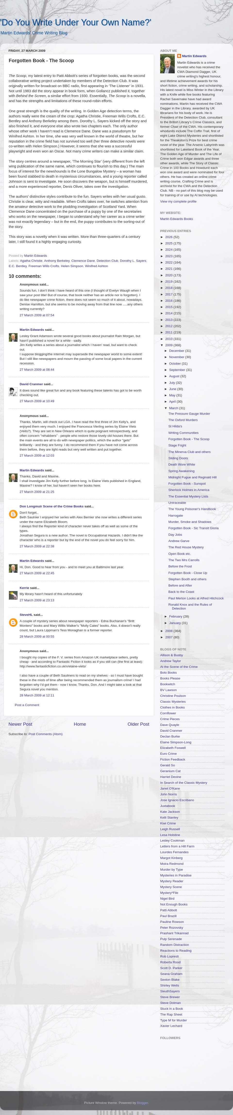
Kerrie (24, 588)
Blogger (142, 1103)
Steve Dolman (170, 1003)
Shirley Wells (169, 985)
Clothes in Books (172, 707)
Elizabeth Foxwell (173, 748)
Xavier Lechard (171, 1026)
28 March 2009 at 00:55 (37, 636)
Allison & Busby (171, 655)
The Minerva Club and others (189, 452)
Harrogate (175, 515)
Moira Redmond (171, 864)
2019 (169, 281)
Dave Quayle (169, 725)
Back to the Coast (181, 592)
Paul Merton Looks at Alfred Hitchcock (196, 598)
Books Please (170, 678)
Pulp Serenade (171, 939)
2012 (169, 326)
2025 (169, 243)
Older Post (138, 724)
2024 (169, 249)
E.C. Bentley (18, 266)
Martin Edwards (32, 329)
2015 (169, 307)
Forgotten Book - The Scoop (188, 439)
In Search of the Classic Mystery (183, 782)
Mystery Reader (171, 881)
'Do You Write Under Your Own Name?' (75, 22)
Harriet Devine (170, 777)
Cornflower (168, 713)
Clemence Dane (83, 261)
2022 (169, 262)
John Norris (168, 794)
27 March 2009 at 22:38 (37, 546)
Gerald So (167, 765)
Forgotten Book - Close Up (187, 573)
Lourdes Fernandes (174, 852)
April (173, 401)
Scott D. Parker (171, 968)
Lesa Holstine (170, 835)
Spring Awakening (181, 471)
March (174, 408)
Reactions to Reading (175, 950)
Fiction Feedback (172, 759)
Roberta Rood (170, 962)
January (175, 623)
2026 (169, 237)
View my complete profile (178, 201)
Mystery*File (169, 893)
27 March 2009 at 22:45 (37, 573)
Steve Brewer (170, 997)
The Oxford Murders (183, 420)
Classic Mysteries (173, 701)
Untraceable (177, 503)
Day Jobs (175, 534)
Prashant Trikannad (174, 933)
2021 (169, 269)
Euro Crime (168, 753)
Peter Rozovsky (171, 927)
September (177, 370)
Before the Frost (180, 566)
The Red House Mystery (186, 547)
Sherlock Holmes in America (188, 490)
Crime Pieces (170, 719)
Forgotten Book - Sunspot (187, 483)
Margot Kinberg (171, 858)
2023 (169, 256)
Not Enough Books (174, 904)
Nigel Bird (167, 898)
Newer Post (20, 724)
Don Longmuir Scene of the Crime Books (51, 506)
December (177, 351)
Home (80, 724)
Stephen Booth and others (187, 579)
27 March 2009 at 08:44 (37, 369)
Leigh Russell (170, 829)
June (173, 389)
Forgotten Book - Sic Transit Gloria (193, 528)
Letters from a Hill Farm (177, 846)
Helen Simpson (72, 266)
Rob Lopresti (169, 956)
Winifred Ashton (96, 266)
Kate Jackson (170, 812)
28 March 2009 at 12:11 (37, 695)
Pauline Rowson (172, 922)
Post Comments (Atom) (46, 734)
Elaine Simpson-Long (175, 742)
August (174, 376)
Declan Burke (170, 736)
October (175, 363)
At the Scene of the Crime (179, 667)
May (172, 395)
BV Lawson (168, 690)
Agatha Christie (31, 261)
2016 (169, 300)
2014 (169, 313)
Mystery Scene (171, 887)
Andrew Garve (178, 541)
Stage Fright (177, 445)
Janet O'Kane (170, 788)
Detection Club (107, 261)
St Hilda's (175, 426)
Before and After (180, 585)
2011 (169, 332)
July (172, 382)
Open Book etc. (179, 554)
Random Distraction (174, 945)
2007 (169, 637)
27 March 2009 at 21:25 (37, 492)
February (176, 616)
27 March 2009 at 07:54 (37, 315)
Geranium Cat (170, 771)
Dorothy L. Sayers (133, 261)
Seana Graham (171, 974)
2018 (169, 288)
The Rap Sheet (171, 1014)
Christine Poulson (173, 696)
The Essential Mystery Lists (188, 496)
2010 (169, 339)
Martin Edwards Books (176, 219)
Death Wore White (181, 464)
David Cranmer (31, 384)
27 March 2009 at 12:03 (37, 455)
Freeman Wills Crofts (44, 266)
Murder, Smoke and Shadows (189, 522)
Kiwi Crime (168, 823)
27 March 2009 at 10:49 (37, 401)
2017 (169, 294)
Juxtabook (167, 806)
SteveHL (26, 615)
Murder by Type (171, 869)
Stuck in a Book (171, 1008)
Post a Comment (27, 705)
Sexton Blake (170, 979)
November (177, 357)
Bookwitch (167, 684)
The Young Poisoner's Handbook (192, 509)
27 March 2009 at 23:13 (37, 600)
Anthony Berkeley (57, 261)
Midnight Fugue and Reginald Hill (192, 477)
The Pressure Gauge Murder (189, 413)
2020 (169, 275)
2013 (169, 320)
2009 (169, 345)
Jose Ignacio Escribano (177, 800)
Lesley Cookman (172, 840)
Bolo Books (168, 672)
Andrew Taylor (170, 661)
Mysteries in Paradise (175, 875)
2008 (169, 631)
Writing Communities (183, 433)
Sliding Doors (178, 458)
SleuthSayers (170, 991)
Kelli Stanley (169, 817)
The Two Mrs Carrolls (184, 560)
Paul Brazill (168, 916)
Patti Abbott (168, 910)
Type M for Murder (173, 1020)
